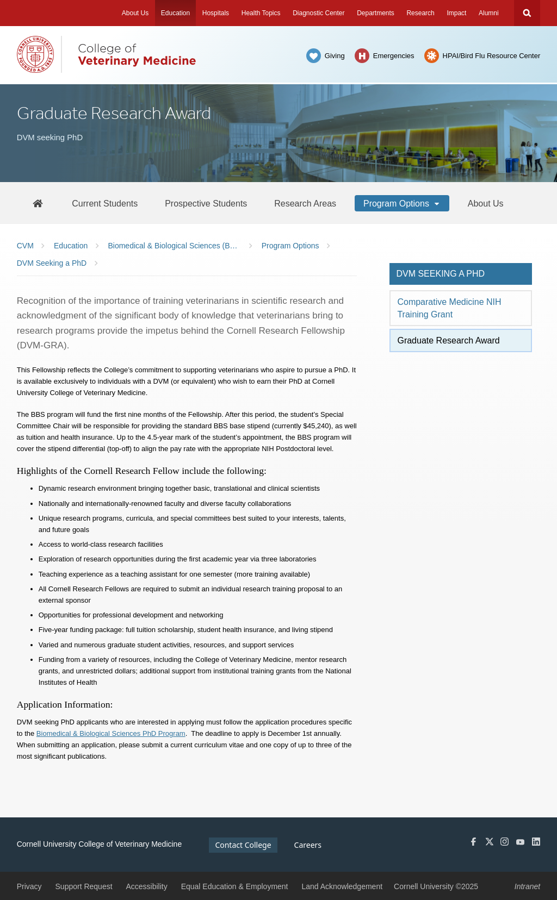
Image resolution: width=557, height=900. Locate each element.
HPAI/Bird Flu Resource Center (492, 56)
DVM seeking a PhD (440, 273)
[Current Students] (104, 203)
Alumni (489, 13)
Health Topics (261, 13)
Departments (375, 13)
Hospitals (215, 13)
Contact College (243, 845)
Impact (456, 13)
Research (420, 13)
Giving (335, 56)
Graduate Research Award (448, 340)
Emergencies (393, 56)
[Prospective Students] (206, 203)
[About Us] (485, 203)
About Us (135, 13)
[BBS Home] (37, 203)
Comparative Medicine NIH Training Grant (449, 307)
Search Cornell (527, 13)
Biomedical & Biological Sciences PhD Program (110, 733)
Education (175, 13)
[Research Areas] (305, 203)
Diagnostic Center (318, 13)
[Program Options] (402, 203)
